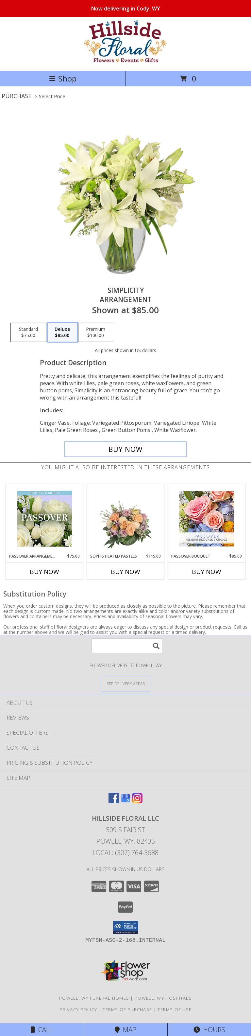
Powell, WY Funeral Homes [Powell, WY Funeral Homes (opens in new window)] (94, 998)
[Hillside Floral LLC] (125, 61)
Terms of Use (175, 1009)
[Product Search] (127, 645)
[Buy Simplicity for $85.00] (125, 449)
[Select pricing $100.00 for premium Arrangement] (95, 332)
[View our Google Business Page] (125, 801)
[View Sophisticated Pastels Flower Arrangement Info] (125, 519)
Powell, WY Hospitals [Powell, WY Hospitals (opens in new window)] (163, 998)
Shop (62, 78)
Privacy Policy (78, 1009)
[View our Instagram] (137, 801)
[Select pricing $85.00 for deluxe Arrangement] (62, 332)
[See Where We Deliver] (125, 683)
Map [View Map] (125, 1029)
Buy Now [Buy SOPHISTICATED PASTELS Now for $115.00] (125, 571)
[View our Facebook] (114, 801)
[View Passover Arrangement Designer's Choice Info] (44, 519)
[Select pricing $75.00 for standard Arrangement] (28, 332)
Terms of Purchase (127, 1009)
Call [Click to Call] (42, 1029)
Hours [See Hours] (209, 1029)
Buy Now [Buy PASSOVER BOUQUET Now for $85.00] (206, 571)
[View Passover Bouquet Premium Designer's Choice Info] (206, 519)
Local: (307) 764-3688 (125, 852)
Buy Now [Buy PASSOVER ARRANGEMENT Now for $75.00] (44, 571)
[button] (125, 927)
